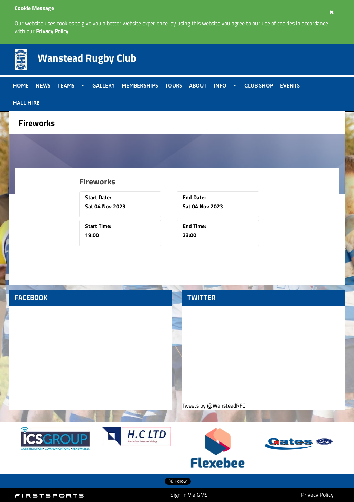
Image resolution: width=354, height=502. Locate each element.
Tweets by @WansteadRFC (213, 406)
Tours (173, 85)
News (43, 85)
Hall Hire (26, 102)
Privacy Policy (317, 495)
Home (21, 85)
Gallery (103, 85)
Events (290, 85)
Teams (65, 85)
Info (220, 85)
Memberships (140, 85)
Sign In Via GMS (189, 495)
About (198, 85)
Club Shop (258, 85)
